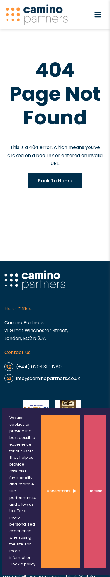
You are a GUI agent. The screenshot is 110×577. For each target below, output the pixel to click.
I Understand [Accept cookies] (57, 491)
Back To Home (55, 180)
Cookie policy (22, 564)
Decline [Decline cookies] (95, 491)
